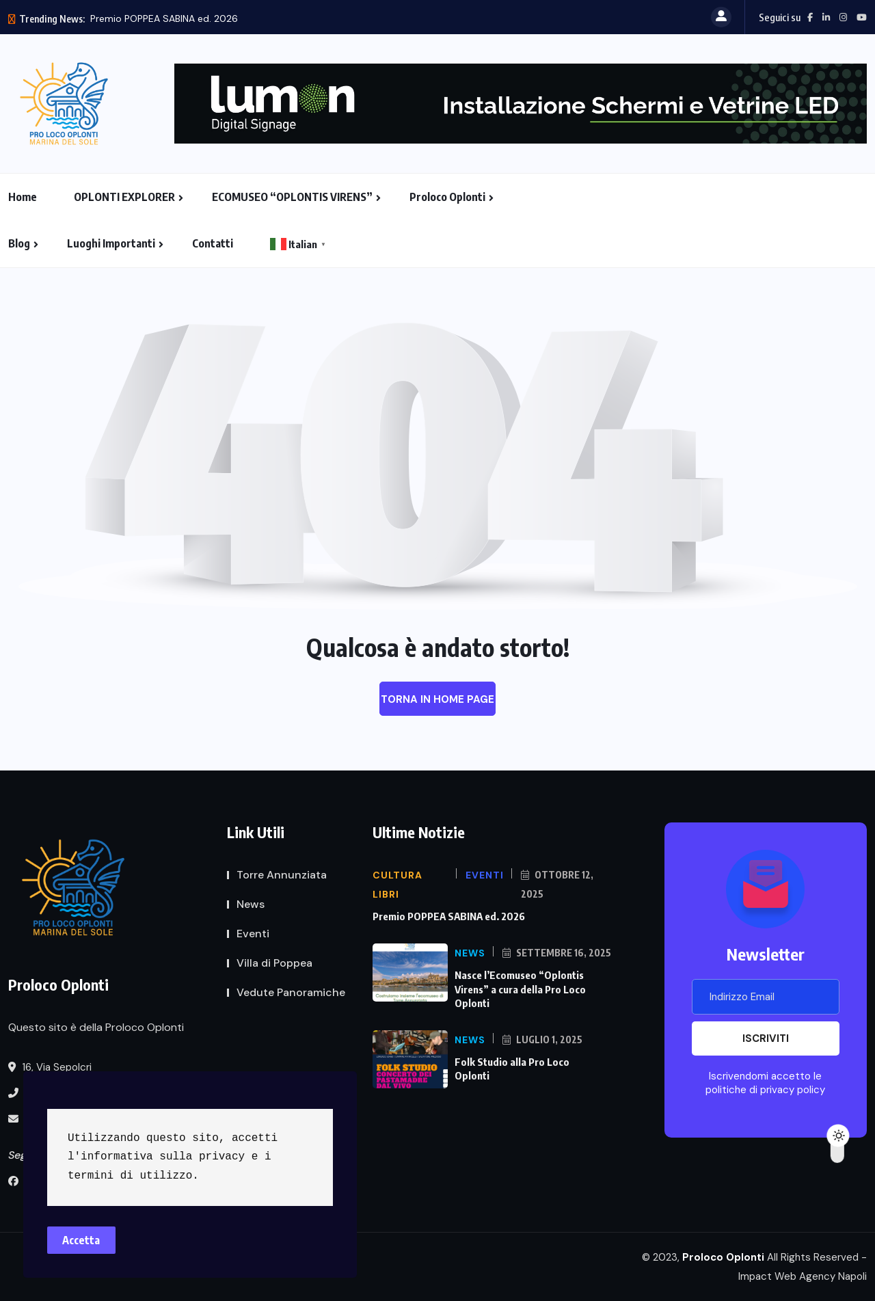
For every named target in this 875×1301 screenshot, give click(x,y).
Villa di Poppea (274, 963)
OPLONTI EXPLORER (124, 197)
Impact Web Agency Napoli (802, 1276)
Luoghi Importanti (111, 243)
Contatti (212, 243)
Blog (19, 243)
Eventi (253, 933)
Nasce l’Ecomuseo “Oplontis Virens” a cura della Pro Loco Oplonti (520, 988)
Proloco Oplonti (447, 197)
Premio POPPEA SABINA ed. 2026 (164, 18)
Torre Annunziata (282, 875)
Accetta (82, 1239)
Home (22, 197)
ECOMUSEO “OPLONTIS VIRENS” (292, 197)
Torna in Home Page (437, 699)
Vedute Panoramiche (291, 992)
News (251, 904)
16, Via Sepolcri (50, 1067)
